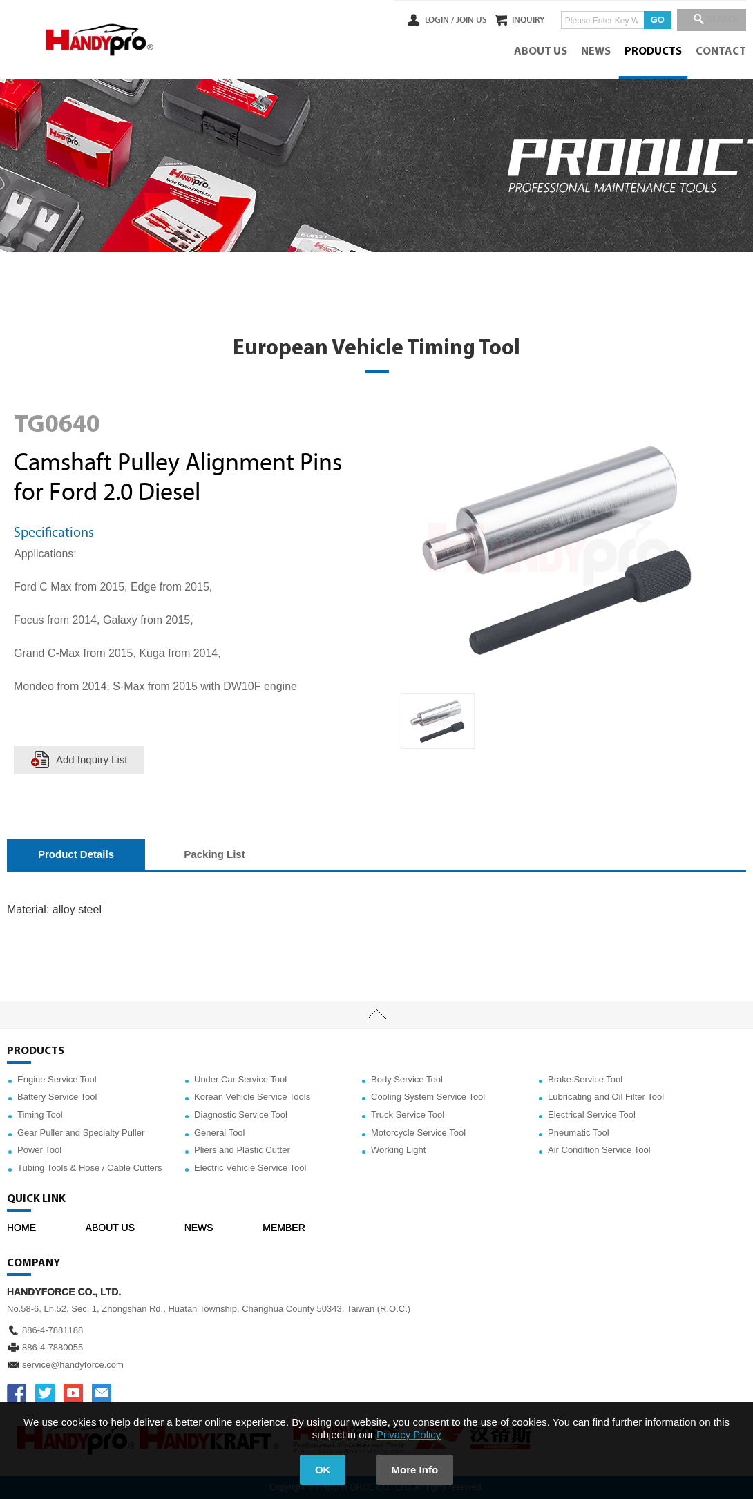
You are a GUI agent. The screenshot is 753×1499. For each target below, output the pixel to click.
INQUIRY (520, 20)
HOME (21, 1227)
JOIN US (454, 20)
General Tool (219, 1132)
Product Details (76, 854)
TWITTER (45, 1393)
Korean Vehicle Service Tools (252, 1096)
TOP (376, 1015)
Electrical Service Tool (592, 1114)
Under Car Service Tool (240, 1079)
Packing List (214, 854)
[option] (437, 721)
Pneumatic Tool (578, 1132)
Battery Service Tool (57, 1096)
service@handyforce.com (73, 1364)
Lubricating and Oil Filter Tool (606, 1096)
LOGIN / (422, 20)
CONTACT (721, 51)
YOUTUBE (73, 1393)
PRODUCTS (653, 51)
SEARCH (718, 20)
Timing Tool (40, 1114)
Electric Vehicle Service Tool (250, 1168)
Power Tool (39, 1150)
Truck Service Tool (407, 1114)
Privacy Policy (408, 1434)
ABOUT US (540, 51)
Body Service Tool (407, 1079)
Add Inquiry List (91, 759)
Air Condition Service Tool (599, 1150)
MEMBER (284, 1227)
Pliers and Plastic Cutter (242, 1150)
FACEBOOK (16, 1393)
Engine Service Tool (57, 1079)
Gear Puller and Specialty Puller (80, 1132)
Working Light (398, 1150)
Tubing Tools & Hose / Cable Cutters (89, 1168)
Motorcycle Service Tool (418, 1132)
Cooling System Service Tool (428, 1096)
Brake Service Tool (585, 1079)
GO (649, 20)
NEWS (596, 51)
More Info (415, 1470)
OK (323, 1470)
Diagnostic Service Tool (240, 1114)
